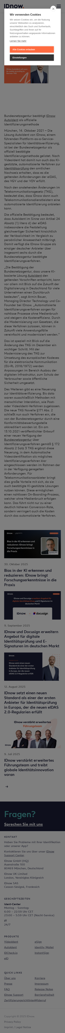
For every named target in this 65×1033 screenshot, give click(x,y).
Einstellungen (19, 57)
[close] (53, 9)
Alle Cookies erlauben (23, 49)
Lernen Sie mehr (18, 41)
